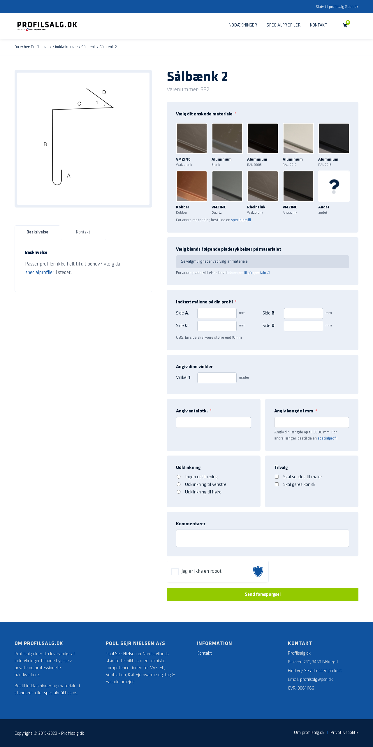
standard (23, 693)
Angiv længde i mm (295, 411)
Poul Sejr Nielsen (121, 654)
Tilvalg (281, 467)
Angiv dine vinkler (194, 367)
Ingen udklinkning (201, 477)
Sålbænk (88, 47)
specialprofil (241, 220)
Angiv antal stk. (194, 411)
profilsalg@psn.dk (343, 7)
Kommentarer (190, 524)
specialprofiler (39, 272)
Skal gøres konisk (299, 484)
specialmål (54, 693)
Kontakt (83, 232)
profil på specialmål (254, 273)
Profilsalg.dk (41, 47)
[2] (303, 313)
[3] (217, 326)
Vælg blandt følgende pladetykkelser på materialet (228, 249)
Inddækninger (66, 47)
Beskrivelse (37, 232)
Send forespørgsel (263, 594)
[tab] (37, 232)
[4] (303, 326)
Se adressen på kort (323, 671)
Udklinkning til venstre (205, 484)
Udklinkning (188, 467)
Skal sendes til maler (302, 477)
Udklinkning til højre (203, 492)
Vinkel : (183, 377)
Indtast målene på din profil (206, 302)
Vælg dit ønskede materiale (206, 114)
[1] (217, 313)
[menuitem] (242, 25)
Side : (182, 313)
